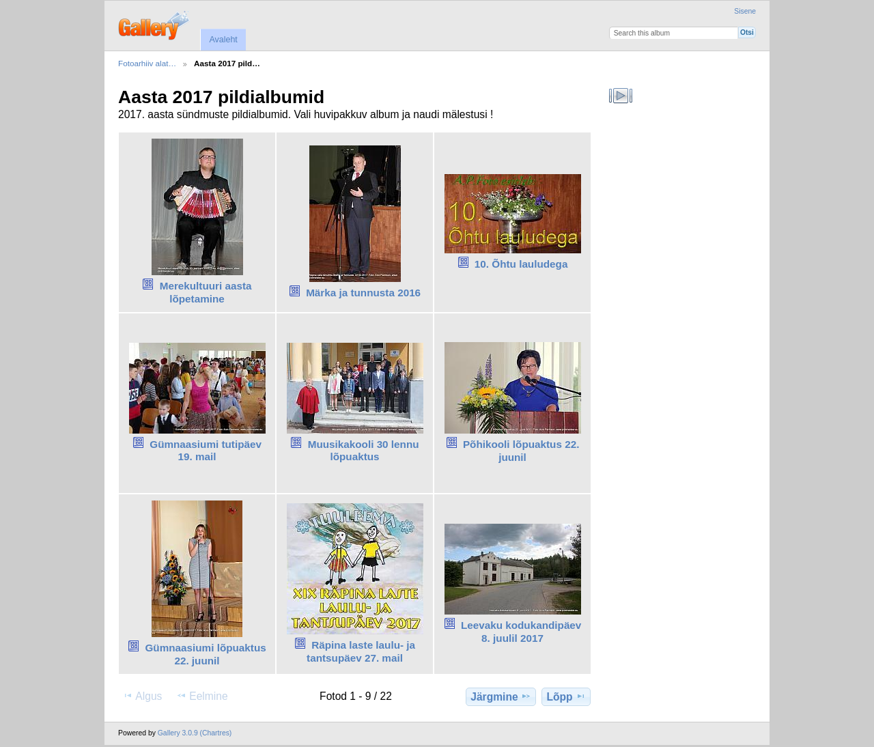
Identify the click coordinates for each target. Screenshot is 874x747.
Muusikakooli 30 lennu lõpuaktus (363, 450)
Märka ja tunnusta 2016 (363, 292)
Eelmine (201, 696)
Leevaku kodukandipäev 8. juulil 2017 (521, 631)
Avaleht (223, 39)
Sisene (745, 11)
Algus (142, 696)
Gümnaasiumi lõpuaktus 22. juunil (205, 654)
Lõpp (566, 696)
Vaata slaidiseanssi (621, 95)
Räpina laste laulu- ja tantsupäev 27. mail (361, 651)
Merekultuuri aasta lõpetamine (206, 292)
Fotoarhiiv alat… (147, 63)
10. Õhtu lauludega (521, 264)
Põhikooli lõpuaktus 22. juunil (521, 450)
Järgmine (500, 696)
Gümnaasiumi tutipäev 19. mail (206, 450)
